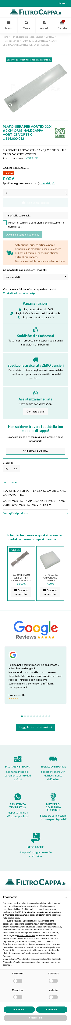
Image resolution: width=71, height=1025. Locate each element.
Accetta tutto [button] (51, 1009)
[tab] (35, 482)
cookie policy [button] (14, 918)
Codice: (7, 167)
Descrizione (35, 482)
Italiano (63, 3)
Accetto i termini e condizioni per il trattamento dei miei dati (36, 224)
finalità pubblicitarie (26, 935)
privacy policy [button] (30, 906)
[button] (66, 897)
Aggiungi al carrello (35, 202)
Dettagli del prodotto (35, 513)
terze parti (49, 921)
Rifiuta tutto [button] (19, 1009)
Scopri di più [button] (35, 1018)
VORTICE (32, 158)
